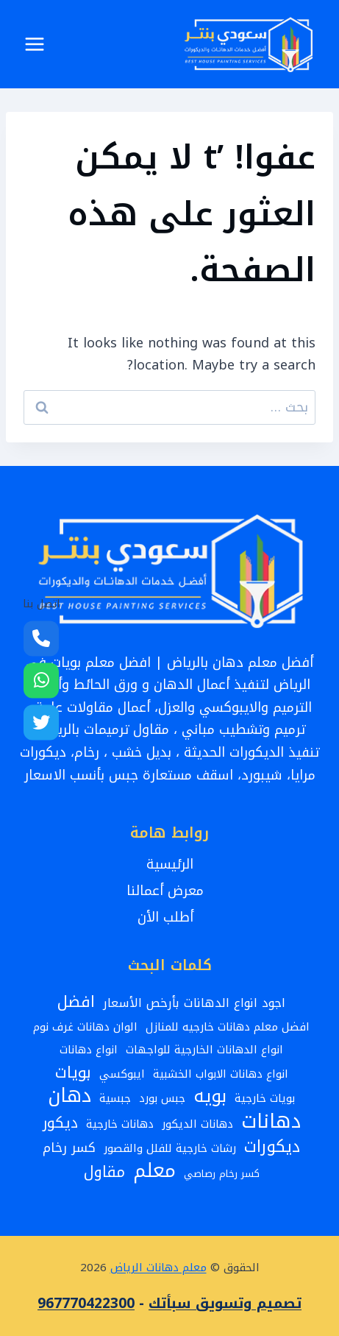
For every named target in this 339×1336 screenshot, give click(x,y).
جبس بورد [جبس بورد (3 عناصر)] (162, 1098)
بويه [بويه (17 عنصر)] (209, 1096)
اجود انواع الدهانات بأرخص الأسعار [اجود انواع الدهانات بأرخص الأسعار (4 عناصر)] (194, 1003)
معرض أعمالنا (169, 890)
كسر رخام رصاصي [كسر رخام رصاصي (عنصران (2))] (222, 1173)
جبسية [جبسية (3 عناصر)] (115, 1098)
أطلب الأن (170, 917)
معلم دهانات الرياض (158, 1267)
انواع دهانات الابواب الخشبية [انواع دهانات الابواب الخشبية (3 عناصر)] (220, 1074)
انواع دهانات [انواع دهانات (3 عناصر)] (89, 1049)
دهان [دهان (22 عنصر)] (69, 1096)
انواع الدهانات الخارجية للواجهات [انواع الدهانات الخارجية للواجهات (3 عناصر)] (204, 1049)
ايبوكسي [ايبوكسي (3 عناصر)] (122, 1074)
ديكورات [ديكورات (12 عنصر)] (272, 1147)
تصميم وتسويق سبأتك (225, 1303)
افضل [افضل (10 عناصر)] (76, 1002)
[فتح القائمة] (35, 44)
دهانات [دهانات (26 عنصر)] (271, 1121)
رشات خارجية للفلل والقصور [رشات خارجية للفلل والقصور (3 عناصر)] (170, 1148)
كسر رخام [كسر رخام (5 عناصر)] (69, 1148)
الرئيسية (169, 864)
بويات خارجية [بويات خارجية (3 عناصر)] (265, 1098)
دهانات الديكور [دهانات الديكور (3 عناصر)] (197, 1124)
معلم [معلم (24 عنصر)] (154, 1170)
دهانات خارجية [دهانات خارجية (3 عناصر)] (120, 1124)
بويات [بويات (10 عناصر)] (73, 1072)
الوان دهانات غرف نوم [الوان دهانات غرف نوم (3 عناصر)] (85, 1027)
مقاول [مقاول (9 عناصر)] (104, 1173)
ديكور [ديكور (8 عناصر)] (60, 1122)
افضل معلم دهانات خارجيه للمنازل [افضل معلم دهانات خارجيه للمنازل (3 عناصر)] (228, 1027)
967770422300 (86, 1303)
